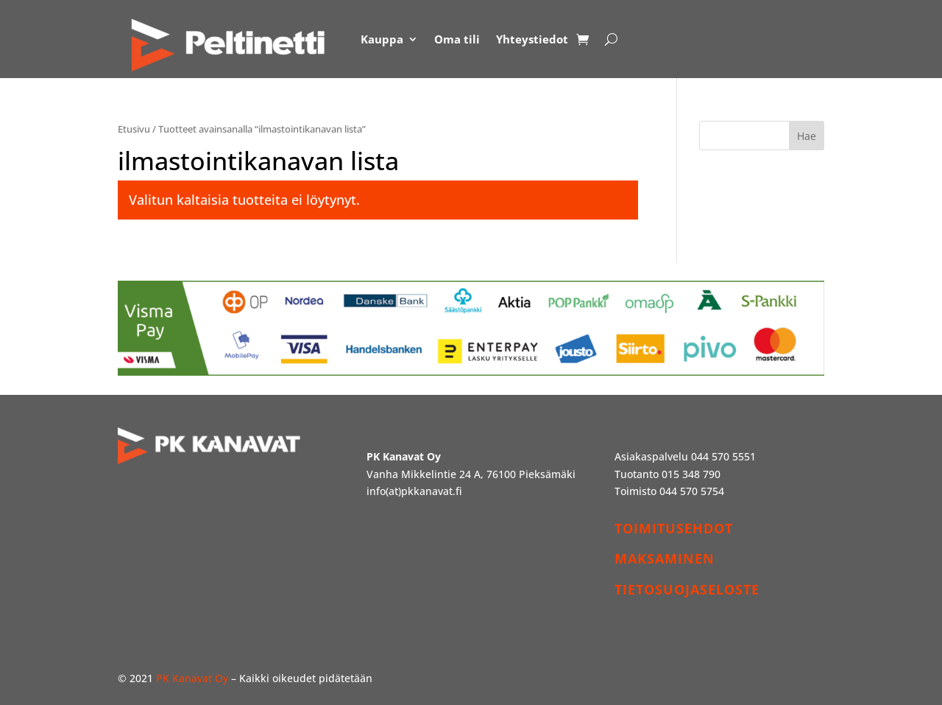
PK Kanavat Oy (192, 678)
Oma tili (457, 39)
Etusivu (134, 129)
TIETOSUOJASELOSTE (687, 589)
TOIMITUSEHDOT (674, 528)
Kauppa (382, 39)
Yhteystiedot (532, 39)
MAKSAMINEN (665, 558)
